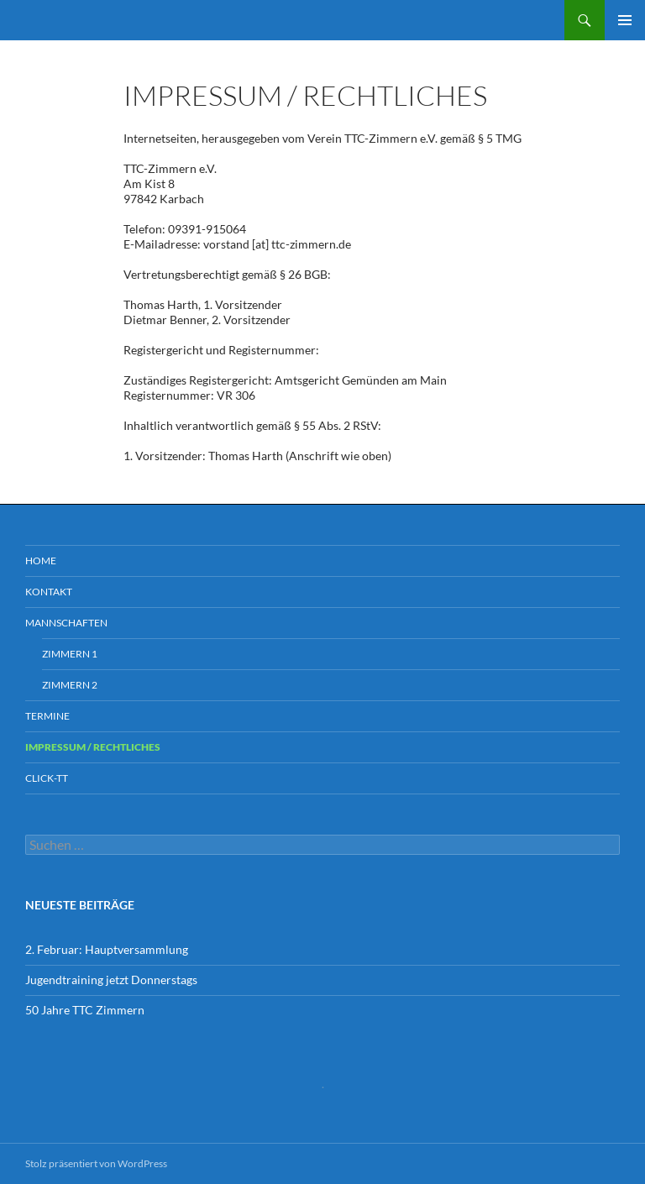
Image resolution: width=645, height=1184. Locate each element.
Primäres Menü (625, 20)
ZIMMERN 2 (69, 684)
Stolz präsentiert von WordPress (96, 1163)
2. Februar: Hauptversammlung (106, 949)
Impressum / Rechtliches (92, 747)
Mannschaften (66, 622)
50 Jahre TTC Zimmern (84, 1010)
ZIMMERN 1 (69, 653)
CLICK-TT (46, 778)
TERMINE (47, 716)
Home (40, 560)
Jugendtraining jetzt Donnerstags (111, 979)
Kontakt (48, 591)
